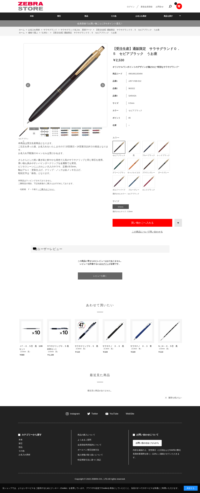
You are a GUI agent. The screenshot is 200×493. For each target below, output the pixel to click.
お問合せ (159, 7)
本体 (32, 16)
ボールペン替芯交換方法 (88, 450)
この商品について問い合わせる (147, 232)
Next (102, 85)
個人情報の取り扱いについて (90, 455)
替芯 (59, 16)
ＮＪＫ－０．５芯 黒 (168, 346)
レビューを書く (100, 276)
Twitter (94, 414)
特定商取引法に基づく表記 (89, 460)
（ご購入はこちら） (46, 189)
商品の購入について (86, 435)
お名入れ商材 (140, 16)
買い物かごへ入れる (142, 222)
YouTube (114, 414)
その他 (113, 16)
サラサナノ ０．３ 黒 (113, 346)
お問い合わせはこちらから (147, 443)
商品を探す (168, 16)
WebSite (130, 414)
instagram (75, 414)
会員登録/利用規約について (89, 445)
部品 (86, 16)
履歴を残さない (175, 398)
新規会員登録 (146, 7)
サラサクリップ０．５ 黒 (86, 346)
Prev (28, 85)
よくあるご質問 (84, 440)
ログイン (131, 7)
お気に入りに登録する (178, 223)
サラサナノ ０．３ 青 (141, 346)
